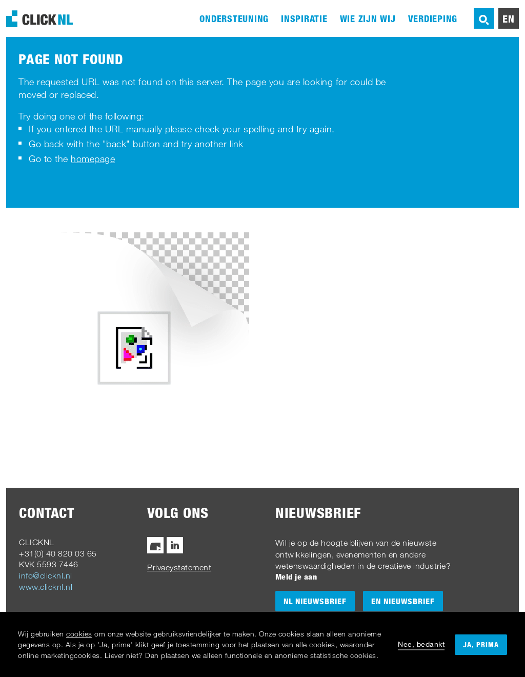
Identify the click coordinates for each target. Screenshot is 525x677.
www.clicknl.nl (45, 586)
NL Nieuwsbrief (315, 601)
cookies (79, 633)
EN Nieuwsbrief (403, 601)
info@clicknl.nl (45, 575)
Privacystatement (179, 567)
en (508, 18)
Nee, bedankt (421, 644)
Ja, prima (481, 644)
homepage (93, 158)
